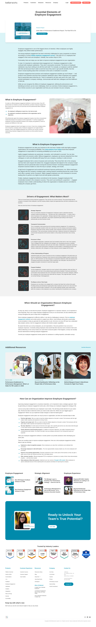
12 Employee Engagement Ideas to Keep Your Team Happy (40, 592)
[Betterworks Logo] (11, 2)
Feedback (7, 581)
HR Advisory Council (53, 581)
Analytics (7, 588)
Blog (36, 574)
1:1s (6, 579)
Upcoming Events (38, 579)
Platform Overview (9, 572)
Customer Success (24, 572)
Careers (51, 576)
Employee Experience (72, 473)
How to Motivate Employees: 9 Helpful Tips (40, 596)
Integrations (7, 591)
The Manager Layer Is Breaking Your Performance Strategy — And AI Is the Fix (52, 480)
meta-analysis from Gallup (53, 149)
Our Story (51, 572)
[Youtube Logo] (90, 617)
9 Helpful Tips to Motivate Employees (40, 588)
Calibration (7, 586)
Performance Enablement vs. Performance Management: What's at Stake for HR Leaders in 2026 (17, 384)
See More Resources (86, 347)
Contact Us (67, 568)
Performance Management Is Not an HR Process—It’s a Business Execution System (52, 490)
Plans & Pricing (8, 593)
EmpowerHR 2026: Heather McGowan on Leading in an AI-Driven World (81, 480)
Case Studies (23, 576)
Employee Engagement (14, 473)
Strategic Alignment (42, 473)
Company (52, 568)
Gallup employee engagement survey (43, 55)
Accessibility (8, 598)
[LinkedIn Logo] (87, 617)
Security (7, 596)
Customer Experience (26, 568)
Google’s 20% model (60, 460)
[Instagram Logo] (85, 617)
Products (8, 568)
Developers (37, 581)
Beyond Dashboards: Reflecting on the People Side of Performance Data (82, 490)
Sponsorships (52, 584)
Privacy (51, 579)
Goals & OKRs (8, 574)
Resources (38, 568)
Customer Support (24, 574)
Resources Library (38, 572)
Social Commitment (53, 586)
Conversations (8, 576)
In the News (51, 574)
